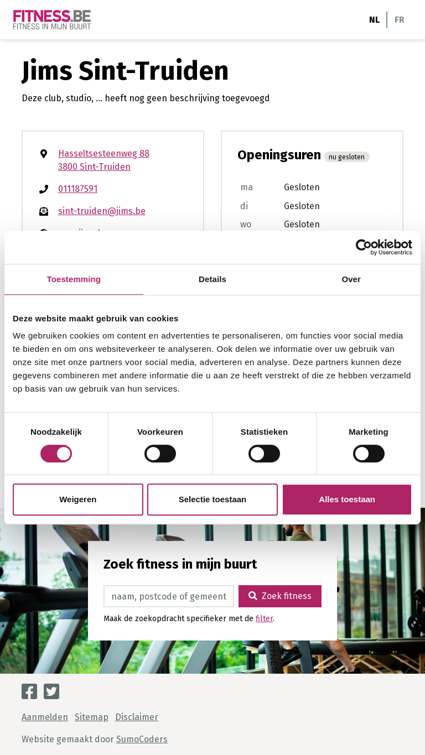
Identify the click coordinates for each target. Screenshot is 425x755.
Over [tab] (351, 279)
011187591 (77, 189)
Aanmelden (45, 717)
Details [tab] (212, 279)
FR (400, 19)
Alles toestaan (347, 499)
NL (374, 19)
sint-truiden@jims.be (102, 211)
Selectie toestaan (213, 499)
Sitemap (91, 717)
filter (264, 618)
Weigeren (77, 499)
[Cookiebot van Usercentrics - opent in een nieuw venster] (363, 247)
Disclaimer (136, 717)
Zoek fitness (280, 596)
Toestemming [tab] (74, 279)
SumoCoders (142, 739)
